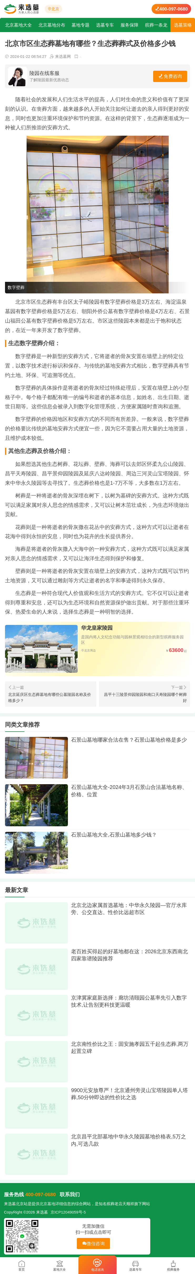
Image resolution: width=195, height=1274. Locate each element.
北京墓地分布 (52, 25)
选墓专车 (105, 25)
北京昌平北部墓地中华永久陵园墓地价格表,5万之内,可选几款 (128, 1140)
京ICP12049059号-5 (68, 1212)
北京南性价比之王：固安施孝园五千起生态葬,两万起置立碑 (129, 1047)
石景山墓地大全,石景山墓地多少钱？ (114, 835)
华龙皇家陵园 (97, 628)
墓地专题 (81, 25)
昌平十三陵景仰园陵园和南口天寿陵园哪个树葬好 (145, 697)
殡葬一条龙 (156, 25)
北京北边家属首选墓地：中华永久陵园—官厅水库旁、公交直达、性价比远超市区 (129, 908)
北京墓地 (47, 1204)
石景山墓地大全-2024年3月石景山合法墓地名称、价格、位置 (129, 790)
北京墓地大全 (18, 25)
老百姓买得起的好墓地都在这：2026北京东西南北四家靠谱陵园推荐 (129, 955)
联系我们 (70, 1194)
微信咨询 (93, 1243)
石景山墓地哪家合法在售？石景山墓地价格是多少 (129, 740)
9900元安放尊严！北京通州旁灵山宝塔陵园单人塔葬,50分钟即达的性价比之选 (129, 1093)
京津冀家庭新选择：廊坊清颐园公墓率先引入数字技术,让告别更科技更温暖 (129, 1001)
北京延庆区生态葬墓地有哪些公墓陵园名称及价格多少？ (49, 697)
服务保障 (130, 25)
